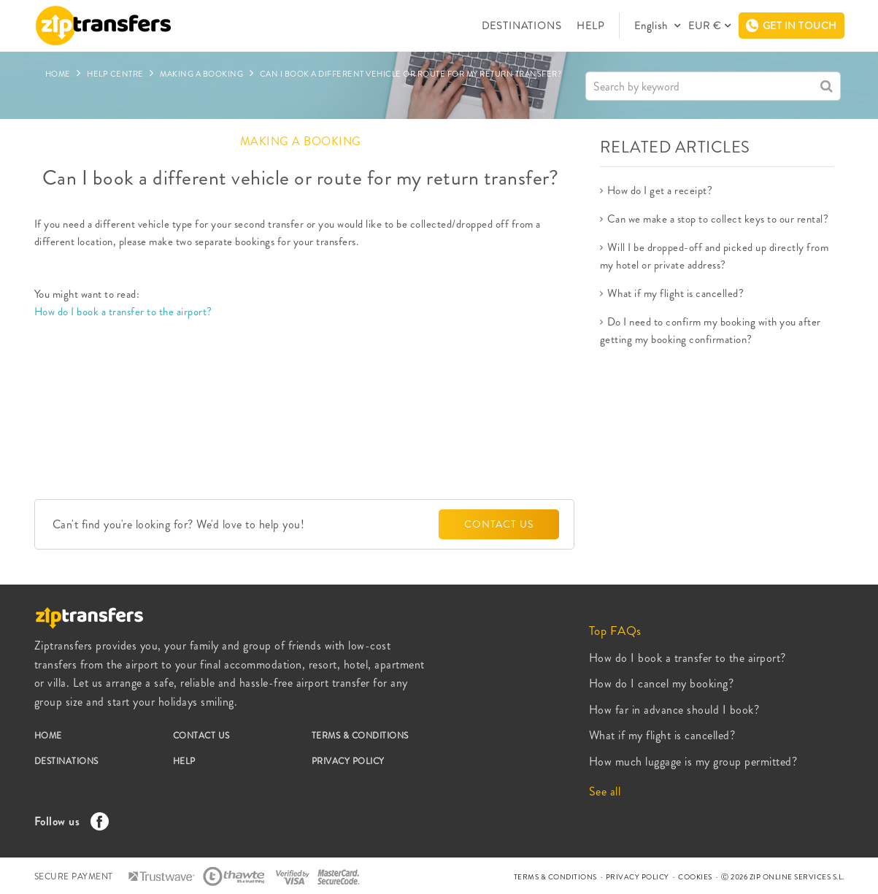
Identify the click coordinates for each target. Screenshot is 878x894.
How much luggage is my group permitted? (693, 761)
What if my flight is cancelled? (675, 293)
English (652, 25)
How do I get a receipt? (660, 190)
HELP (590, 25)
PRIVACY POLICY (348, 761)
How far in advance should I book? (674, 709)
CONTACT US (499, 524)
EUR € (704, 25)
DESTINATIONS (522, 25)
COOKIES (695, 876)
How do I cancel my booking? (661, 683)
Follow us (67, 821)
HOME (48, 735)
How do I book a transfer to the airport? (123, 312)
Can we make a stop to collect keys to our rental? (718, 219)
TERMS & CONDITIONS (360, 735)
